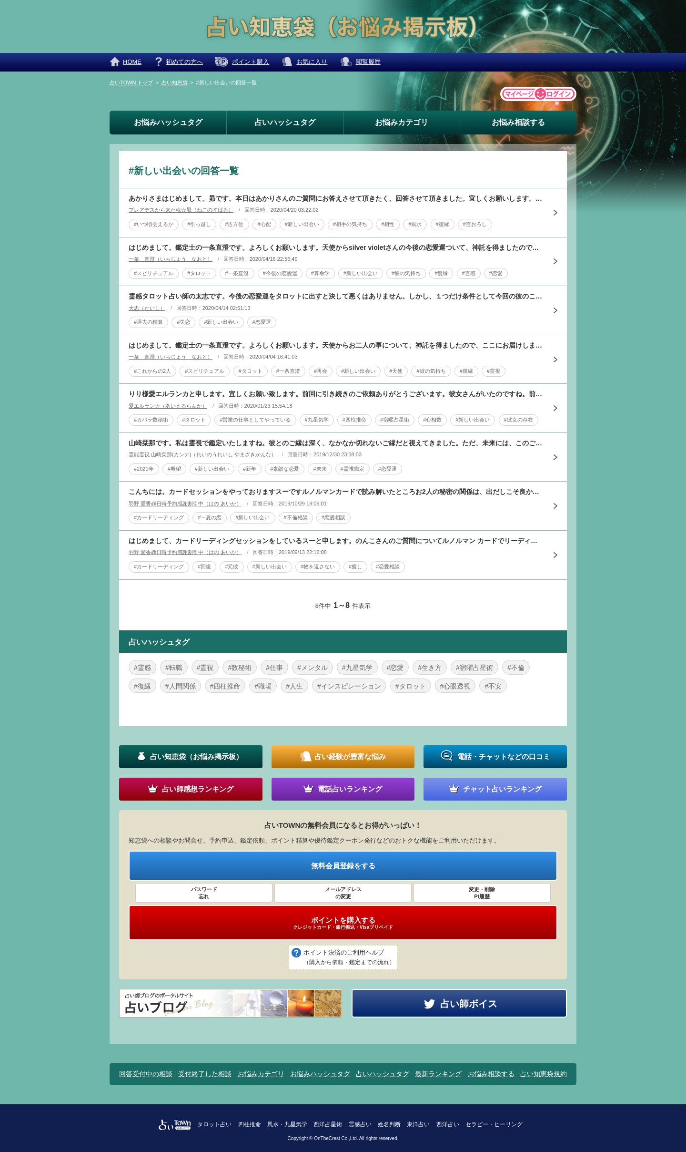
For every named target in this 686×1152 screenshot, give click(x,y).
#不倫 (516, 667)
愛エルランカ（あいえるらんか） (168, 406)
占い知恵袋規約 (543, 1074)
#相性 (387, 224)
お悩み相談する (518, 122)
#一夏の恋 (210, 517)
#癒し (355, 566)
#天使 (396, 371)
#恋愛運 (261, 322)
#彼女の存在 (518, 419)
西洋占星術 (327, 1124)
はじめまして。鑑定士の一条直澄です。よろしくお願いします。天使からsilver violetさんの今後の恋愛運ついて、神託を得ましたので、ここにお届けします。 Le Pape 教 (336, 247)
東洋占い (418, 1124)
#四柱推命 (354, 419)
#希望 (174, 469)
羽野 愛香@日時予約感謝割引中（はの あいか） (185, 503)
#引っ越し (199, 224)
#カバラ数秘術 (151, 419)
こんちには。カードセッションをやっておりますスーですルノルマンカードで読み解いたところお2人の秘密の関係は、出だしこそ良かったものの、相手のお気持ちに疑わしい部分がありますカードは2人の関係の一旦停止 (336, 491)
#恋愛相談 (333, 517)
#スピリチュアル (153, 273)
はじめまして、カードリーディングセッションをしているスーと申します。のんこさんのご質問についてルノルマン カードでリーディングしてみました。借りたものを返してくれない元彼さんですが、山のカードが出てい (336, 541)
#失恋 (183, 322)
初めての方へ (184, 61)
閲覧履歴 (368, 61)
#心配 (264, 224)
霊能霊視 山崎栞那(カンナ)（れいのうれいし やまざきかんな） (202, 454)
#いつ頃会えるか (153, 224)
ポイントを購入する (343, 923)
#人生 (294, 686)
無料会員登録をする (343, 866)
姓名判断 (389, 1124)
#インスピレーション (349, 686)
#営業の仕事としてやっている (255, 419)
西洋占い (447, 1124)
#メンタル (312, 667)
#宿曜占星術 (394, 419)
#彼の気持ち (406, 273)
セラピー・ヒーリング (494, 1124)
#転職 (173, 667)
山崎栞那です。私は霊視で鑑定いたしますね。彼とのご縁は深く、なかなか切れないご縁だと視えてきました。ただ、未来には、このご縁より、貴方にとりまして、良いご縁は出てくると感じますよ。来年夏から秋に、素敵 (336, 443)
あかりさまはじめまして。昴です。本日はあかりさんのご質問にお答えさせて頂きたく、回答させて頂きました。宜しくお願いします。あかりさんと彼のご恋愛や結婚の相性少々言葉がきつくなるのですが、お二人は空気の (336, 198)
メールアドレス (343, 893)
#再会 (320, 371)
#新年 (249, 469)
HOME (132, 61)
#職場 (263, 686)
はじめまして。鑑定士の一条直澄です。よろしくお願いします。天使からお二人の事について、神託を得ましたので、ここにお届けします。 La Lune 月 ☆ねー (336, 345)
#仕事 (274, 667)
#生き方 (430, 667)
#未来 (319, 469)
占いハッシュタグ (284, 122)
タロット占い (214, 1124)
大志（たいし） (147, 308)
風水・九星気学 (287, 1124)
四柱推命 (249, 1124)
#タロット (199, 273)
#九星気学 (317, 419)
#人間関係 (180, 686)
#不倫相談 (296, 517)
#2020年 (144, 469)
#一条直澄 (237, 273)
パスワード (204, 893)
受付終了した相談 (205, 1074)
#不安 (493, 686)
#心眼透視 (455, 686)
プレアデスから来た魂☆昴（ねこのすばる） (181, 210)
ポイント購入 (250, 61)
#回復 (204, 566)
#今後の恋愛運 (280, 273)
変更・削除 (482, 893)
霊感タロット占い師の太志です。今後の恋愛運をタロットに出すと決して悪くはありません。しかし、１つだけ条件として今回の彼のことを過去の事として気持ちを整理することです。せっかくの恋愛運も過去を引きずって (336, 296)
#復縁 (442, 224)
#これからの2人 (152, 371)
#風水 (415, 224)
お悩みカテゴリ (401, 122)
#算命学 (320, 273)
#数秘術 (240, 667)
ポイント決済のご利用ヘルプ (349, 958)
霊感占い (360, 1124)
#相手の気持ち (350, 224)
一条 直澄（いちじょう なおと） (170, 259)
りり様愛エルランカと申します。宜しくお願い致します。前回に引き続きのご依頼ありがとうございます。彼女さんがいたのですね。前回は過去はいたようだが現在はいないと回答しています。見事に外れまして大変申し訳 (336, 394)
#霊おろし (475, 224)
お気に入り (311, 61)
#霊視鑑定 (352, 469)
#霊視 (493, 371)
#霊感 (468, 273)
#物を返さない (318, 566)
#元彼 (231, 566)
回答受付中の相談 (145, 1074)
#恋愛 (496, 273)
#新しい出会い (302, 224)
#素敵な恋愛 (284, 469)
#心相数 (432, 419)
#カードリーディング (159, 517)
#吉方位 (234, 224)
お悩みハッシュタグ (168, 122)
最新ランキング (438, 1074)
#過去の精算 (148, 322)
